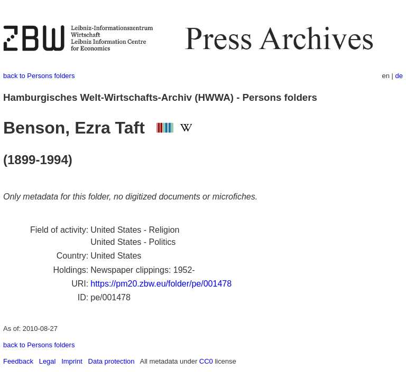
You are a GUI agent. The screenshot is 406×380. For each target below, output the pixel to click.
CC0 (206, 361)
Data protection (111, 361)
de (399, 76)
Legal (47, 361)
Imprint (71, 361)
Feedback (18, 361)
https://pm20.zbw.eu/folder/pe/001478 (161, 283)
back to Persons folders (39, 76)
